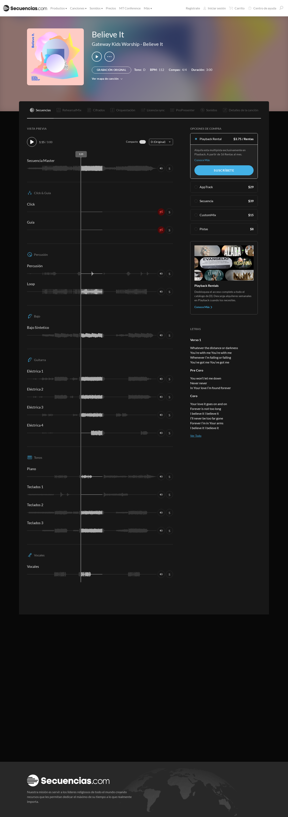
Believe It (153, 44)
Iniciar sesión (214, 8)
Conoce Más (202, 160)
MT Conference (130, 8)
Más (147, 8)
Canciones (78, 8)
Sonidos (96, 8)
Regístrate (193, 8)
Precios (111, 8)
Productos (58, 8)
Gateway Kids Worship (115, 44)
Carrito (237, 8)
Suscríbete (224, 170)
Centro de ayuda (262, 8)
